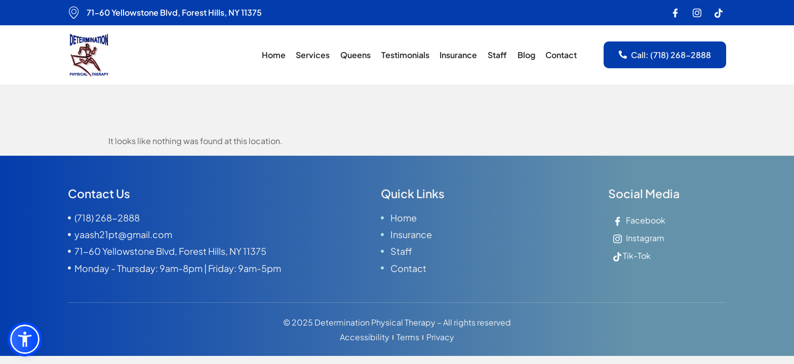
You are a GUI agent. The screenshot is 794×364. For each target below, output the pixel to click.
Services (315, 55)
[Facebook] (675, 12)
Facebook (639, 220)
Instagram (638, 238)
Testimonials (407, 55)
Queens (357, 55)
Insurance (460, 55)
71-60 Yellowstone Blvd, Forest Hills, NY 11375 (174, 12)
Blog (527, 55)
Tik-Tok (632, 255)
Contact (561, 55)
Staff (498, 55)
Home (276, 55)
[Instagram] (696, 12)
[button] (24, 339)
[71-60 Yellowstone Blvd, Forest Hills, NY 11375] (74, 13)
